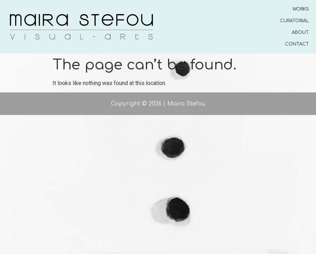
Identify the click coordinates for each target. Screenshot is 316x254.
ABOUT (300, 32)
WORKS (300, 9)
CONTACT (297, 44)
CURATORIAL (294, 20)
